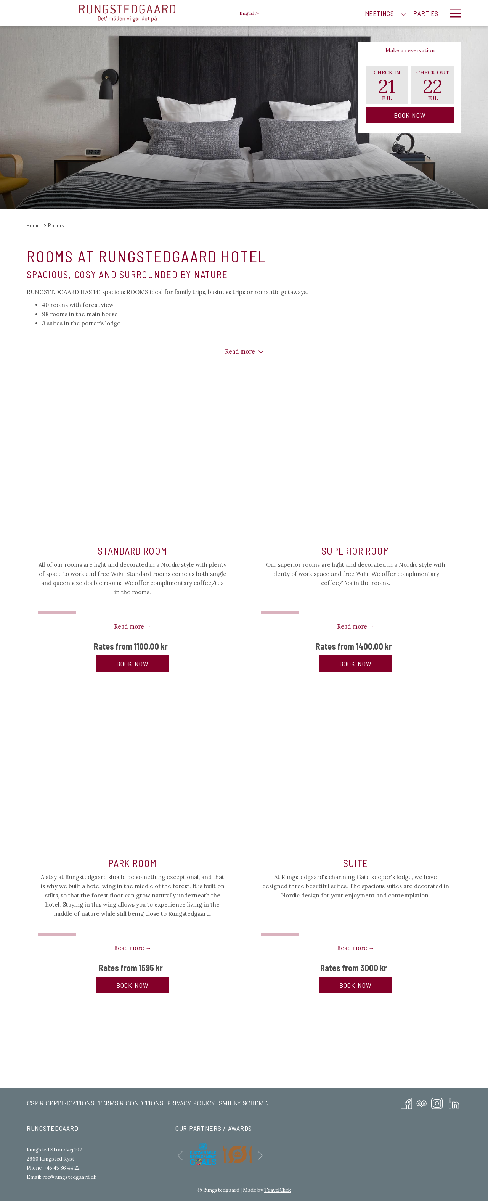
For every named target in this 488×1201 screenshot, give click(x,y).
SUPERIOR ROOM (355, 550)
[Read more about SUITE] (355, 770)
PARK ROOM (132, 863)
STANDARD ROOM (133, 550)
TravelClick (277, 1190)
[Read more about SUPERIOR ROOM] (355, 457)
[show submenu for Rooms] (440, 13)
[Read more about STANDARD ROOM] (132, 457)
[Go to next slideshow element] (260, 1155)
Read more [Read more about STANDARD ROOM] (129, 626)
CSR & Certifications (60, 1103)
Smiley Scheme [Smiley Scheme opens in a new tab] (243, 1104)
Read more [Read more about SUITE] (352, 948)
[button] (387, 85)
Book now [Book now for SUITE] (365, 985)
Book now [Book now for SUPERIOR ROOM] (365, 663)
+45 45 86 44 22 (62, 1168)
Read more (244, 351)
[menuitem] (340, 13)
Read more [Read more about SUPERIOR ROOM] (352, 626)
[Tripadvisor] (421, 1102)
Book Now (410, 115)
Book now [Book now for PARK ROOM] (142, 985)
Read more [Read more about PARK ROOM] (129, 948)
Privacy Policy (191, 1103)
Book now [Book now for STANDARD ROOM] (142, 663)
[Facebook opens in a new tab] (406, 1102)
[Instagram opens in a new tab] (437, 1102)
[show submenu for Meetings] (364, 13)
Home (33, 225)
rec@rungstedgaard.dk (69, 1177)
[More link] (452, 13)
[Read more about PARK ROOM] (132, 770)
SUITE (355, 863)
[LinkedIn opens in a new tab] (453, 1102)
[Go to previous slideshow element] (180, 1155)
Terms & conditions (130, 1103)
